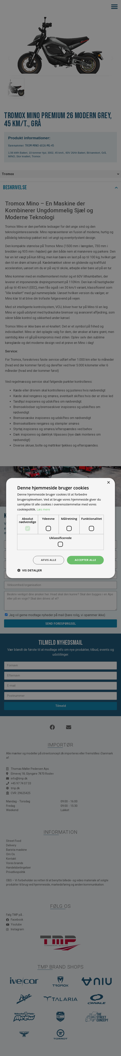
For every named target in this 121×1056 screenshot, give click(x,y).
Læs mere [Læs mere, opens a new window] (44, 509)
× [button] (108, 482)
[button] (29, 570)
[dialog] (60, 528)
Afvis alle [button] (47, 560)
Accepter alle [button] (84, 560)
